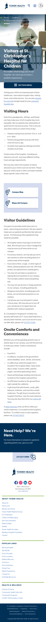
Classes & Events (8, 589)
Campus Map (15, 192)
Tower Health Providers (10, 529)
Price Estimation (7, 565)
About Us (5, 503)
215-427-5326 (29, 323)
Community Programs (9, 595)
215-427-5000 (24, 457)
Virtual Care (6, 568)
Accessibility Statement (15, 614)
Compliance (23, 609)
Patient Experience (8, 571)
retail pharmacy (11, 407)
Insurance (5, 562)
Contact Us (6, 574)
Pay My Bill (5, 551)
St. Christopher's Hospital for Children (18, 21)
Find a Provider (7, 554)
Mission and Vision (8, 509)
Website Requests (14, 611)
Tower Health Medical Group (12, 512)
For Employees (7, 515)
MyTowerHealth (7, 548)
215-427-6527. (18, 416)
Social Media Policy (12, 609)
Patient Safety (6, 524)
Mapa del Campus (17, 203)
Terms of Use (33, 609)
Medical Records (8, 559)
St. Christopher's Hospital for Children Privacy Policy (22, 606)
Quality (4, 526)
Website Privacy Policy (28, 611)
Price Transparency (30, 614)
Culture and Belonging (10, 518)
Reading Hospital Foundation (12, 532)
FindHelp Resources (9, 577)
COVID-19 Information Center (12, 598)
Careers (5, 535)
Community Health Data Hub (12, 592)
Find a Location (7, 556)
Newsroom (6, 506)
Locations (15, 18)
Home (6, 18)
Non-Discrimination (9, 521)
